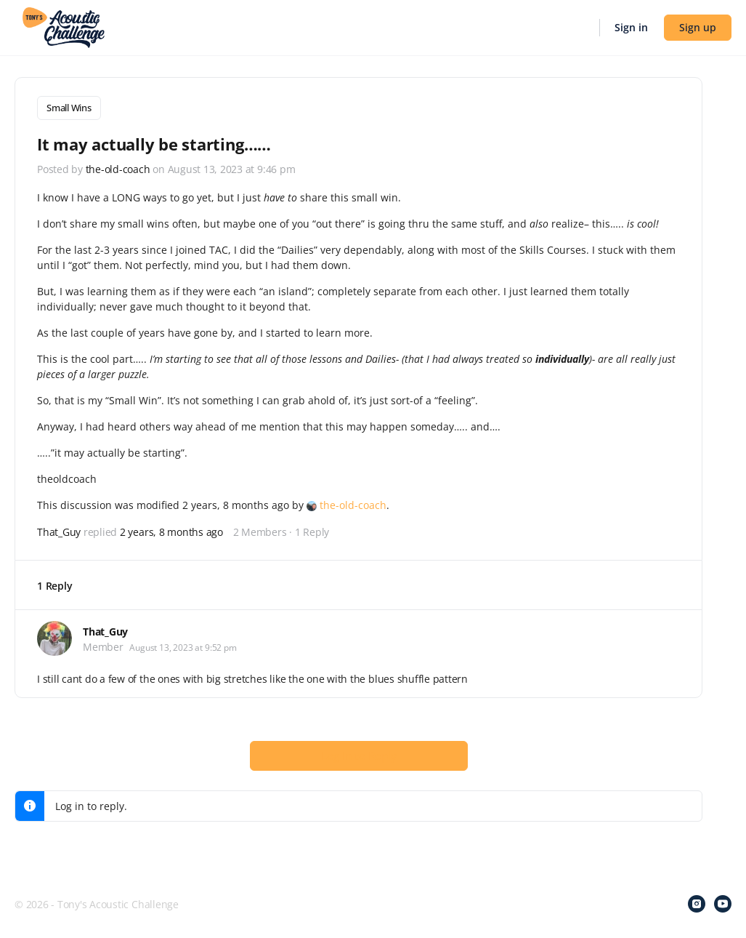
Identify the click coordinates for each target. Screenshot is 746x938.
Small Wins (69, 107)
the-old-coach (353, 503)
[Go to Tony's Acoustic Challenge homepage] (64, 26)
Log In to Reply (359, 754)
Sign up (697, 27)
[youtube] (722, 903)
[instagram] (696, 903)
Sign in (631, 27)
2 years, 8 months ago (171, 530)
